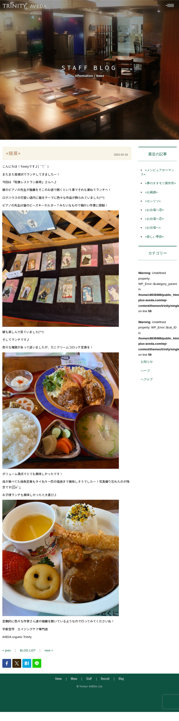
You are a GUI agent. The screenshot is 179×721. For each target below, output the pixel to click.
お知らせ (147, 363)
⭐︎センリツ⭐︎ (153, 202)
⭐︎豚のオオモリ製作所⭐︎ (160, 185)
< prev (6, 652)
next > (49, 652)
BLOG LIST (28, 652)
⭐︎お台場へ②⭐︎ (154, 220)
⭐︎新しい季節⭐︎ (154, 238)
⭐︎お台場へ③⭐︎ (154, 211)
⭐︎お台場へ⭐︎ (153, 229)
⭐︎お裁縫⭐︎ (151, 193)
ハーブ (145, 372)
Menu (74, 680)
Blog (121, 680)
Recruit (105, 680)
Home (58, 680)
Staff (89, 680)
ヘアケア (147, 381)
